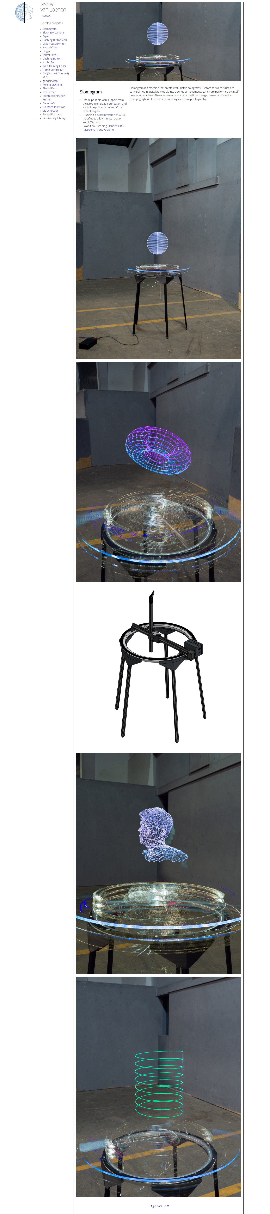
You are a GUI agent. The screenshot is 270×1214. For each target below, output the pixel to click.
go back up (159, 1206)
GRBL (121, 126)
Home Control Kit (53, 70)
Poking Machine (52, 84)
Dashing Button (52, 58)
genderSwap (50, 81)
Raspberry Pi (90, 129)
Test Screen (49, 92)
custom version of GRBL (111, 115)
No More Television (54, 107)
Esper (46, 36)
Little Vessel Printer (54, 43)
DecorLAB (49, 103)
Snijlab (96, 111)
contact (46, 15)
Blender (112, 126)
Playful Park (50, 88)
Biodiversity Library (54, 118)
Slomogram (49, 29)
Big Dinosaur (50, 110)
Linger (46, 51)
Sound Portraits (52, 114)
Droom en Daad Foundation (104, 103)
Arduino (109, 129)
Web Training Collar (54, 66)
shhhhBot (49, 62)
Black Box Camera (53, 32)
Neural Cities (50, 47)
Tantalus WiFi (51, 55)
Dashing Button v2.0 (55, 40)
